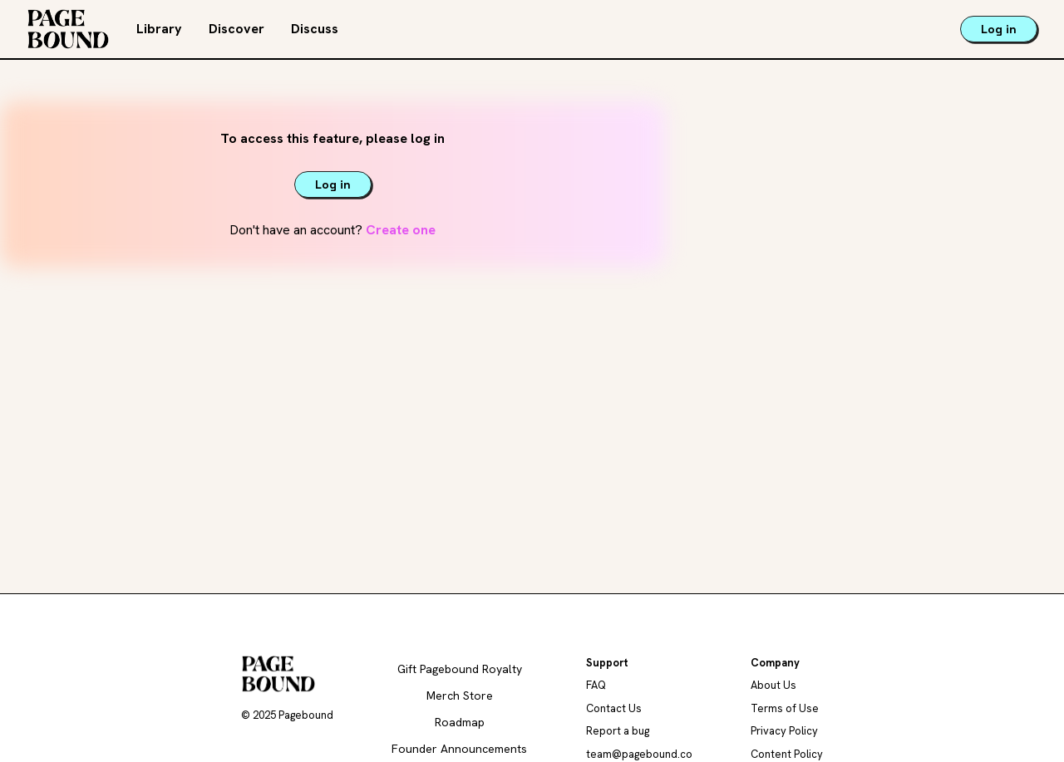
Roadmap (460, 722)
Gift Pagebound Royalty (459, 668)
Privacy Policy (784, 731)
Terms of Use (785, 708)
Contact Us (614, 708)
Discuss (314, 28)
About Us (773, 685)
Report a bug (617, 731)
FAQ (596, 685)
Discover (236, 28)
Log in (999, 29)
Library (159, 28)
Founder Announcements (459, 748)
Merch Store (459, 695)
